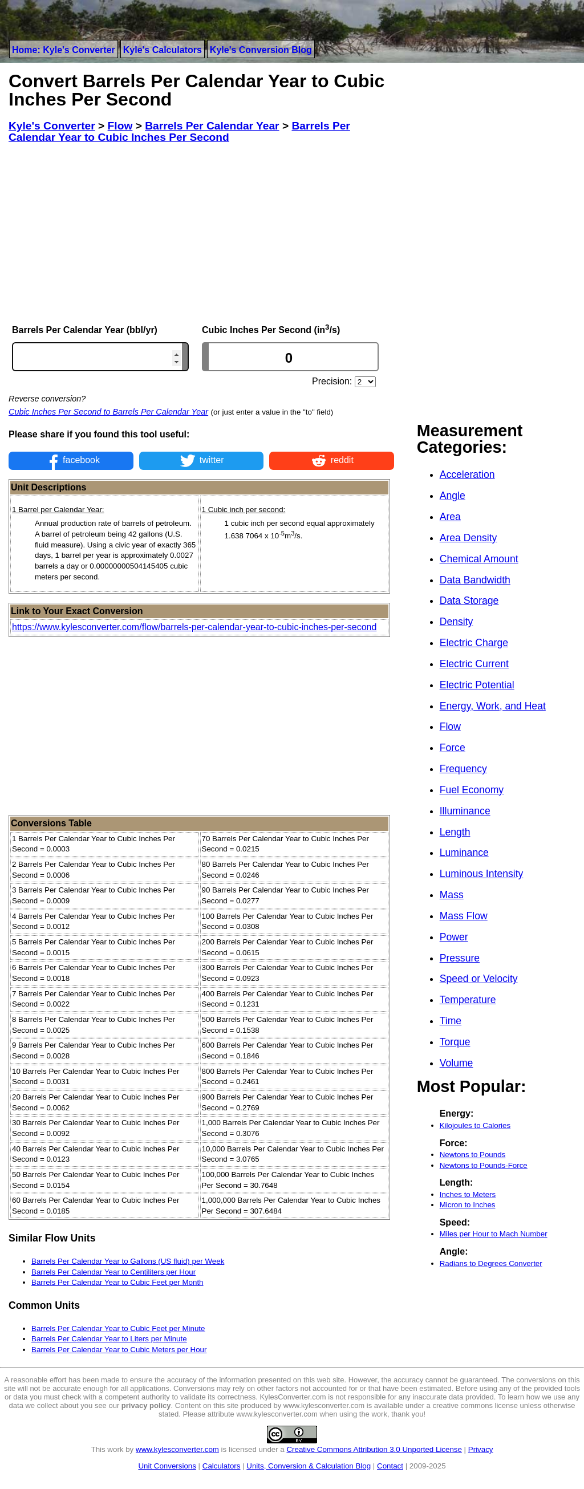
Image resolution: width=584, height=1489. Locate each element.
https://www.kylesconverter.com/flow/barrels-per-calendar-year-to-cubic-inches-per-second (194, 627)
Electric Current (474, 664)
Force (452, 747)
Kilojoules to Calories (475, 1125)
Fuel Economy (472, 790)
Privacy (480, 1449)
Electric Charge (474, 642)
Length (455, 832)
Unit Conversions (167, 1466)
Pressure (460, 958)
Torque (455, 1042)
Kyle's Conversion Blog (261, 50)
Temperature (468, 999)
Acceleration (467, 474)
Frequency (463, 768)
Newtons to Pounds (473, 1154)
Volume (456, 1063)
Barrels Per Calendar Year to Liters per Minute (109, 1338)
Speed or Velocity (479, 978)
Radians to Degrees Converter (491, 1263)
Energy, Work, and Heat (493, 706)
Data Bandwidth (475, 580)
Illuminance (465, 811)
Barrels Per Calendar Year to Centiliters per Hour (113, 1272)
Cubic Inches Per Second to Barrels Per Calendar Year (108, 411)
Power (454, 937)
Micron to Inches (468, 1204)
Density (456, 621)
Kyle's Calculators (162, 50)
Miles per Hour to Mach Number (494, 1234)
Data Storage (469, 600)
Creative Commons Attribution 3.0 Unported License (373, 1449)
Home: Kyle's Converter (63, 50)
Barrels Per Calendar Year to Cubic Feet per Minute (118, 1328)
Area (450, 516)
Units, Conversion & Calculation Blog (308, 1466)
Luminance (464, 852)
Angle (452, 495)
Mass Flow (464, 916)
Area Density (468, 537)
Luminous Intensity (482, 873)
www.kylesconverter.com (177, 1449)
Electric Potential (477, 685)
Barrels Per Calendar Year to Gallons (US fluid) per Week (127, 1261)
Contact (390, 1466)
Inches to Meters (468, 1194)
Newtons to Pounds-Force (484, 1165)
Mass (452, 894)
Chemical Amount (479, 559)
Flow (450, 726)
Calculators (221, 1466)
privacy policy (146, 1405)
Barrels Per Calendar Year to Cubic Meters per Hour (118, 1349)
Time (450, 1021)
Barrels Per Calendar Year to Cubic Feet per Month (117, 1282)
